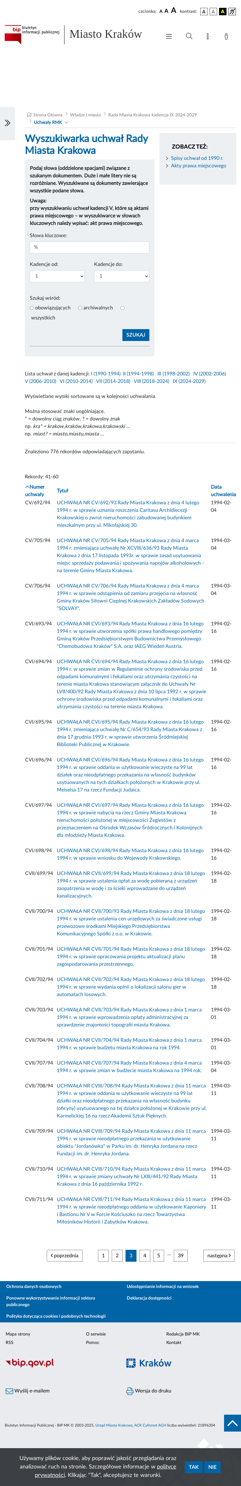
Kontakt (173, 1343)
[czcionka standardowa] (161, 11)
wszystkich (43, 317)
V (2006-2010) (40, 381)
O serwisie (96, 1334)
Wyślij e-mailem (28, 1391)
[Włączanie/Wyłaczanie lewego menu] (7, 123)
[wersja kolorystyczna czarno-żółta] (223, 12)
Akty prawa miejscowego (198, 165)
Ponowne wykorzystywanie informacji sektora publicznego (50, 1301)
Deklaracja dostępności (149, 1298)
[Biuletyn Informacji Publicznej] (60, 1366)
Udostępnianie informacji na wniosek (163, 1287)
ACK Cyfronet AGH (150, 1425)
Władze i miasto (85, 115)
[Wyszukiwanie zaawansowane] (189, 36)
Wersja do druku (148, 1391)
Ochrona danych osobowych (34, 1287)
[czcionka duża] (174, 10)
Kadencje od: (44, 264)
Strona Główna (47, 115)
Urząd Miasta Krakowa (113, 1425)
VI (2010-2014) (76, 381)
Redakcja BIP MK (183, 1334)
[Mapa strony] (209, 37)
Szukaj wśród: (45, 298)
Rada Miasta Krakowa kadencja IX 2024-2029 (152, 115)
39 (181, 1255)
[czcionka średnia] (166, 11)
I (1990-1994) (105, 373)
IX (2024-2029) (189, 381)
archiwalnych (98, 307)
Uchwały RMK (48, 122)
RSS (9, 1343)
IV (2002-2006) (209, 373)
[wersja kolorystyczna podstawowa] (204, 12)
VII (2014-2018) (113, 381)
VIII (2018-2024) (151, 381)
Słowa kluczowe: (48, 235)
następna (219, 1255)
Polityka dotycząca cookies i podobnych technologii (56, 1316)
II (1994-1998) (138, 373)
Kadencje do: (108, 264)
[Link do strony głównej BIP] (80, 34)
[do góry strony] (232, 1423)
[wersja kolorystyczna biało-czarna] (213, 12)
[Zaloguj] (227, 37)
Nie (212, 1467)
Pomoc (92, 1343)
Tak (194, 1467)
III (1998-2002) (174, 373)
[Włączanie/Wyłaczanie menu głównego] (169, 37)
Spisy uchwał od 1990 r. (197, 158)
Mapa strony (18, 1334)
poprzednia (64, 1255)
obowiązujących (53, 307)
